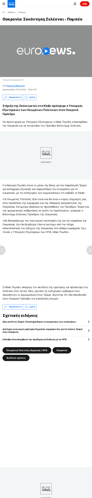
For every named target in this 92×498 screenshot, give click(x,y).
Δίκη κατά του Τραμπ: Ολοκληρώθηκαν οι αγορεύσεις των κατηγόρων (39, 321)
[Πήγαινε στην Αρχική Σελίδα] (11, 4)
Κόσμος (22, 12)
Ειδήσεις (11, 12)
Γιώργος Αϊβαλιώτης (15, 86)
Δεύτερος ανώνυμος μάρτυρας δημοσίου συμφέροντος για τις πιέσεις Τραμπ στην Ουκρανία (43, 330)
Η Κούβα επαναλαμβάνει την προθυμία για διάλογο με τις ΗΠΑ (35, 339)
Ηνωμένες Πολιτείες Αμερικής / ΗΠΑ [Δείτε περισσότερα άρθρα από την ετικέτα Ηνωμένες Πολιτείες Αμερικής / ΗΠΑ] (26, 350)
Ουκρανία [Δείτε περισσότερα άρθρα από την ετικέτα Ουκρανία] (61, 350)
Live (85, 3)
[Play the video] (46, 51)
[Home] (3, 12)
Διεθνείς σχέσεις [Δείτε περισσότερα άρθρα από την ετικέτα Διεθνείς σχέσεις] (16, 357)
